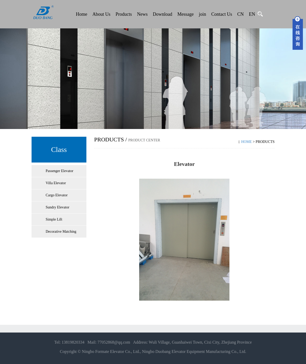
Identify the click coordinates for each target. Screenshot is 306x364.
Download (162, 14)
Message (185, 14)
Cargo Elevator (57, 195)
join (202, 14)
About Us (101, 14)
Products (124, 14)
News (142, 14)
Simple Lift (54, 219)
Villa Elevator (56, 183)
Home (81, 14)
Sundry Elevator (57, 207)
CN (240, 14)
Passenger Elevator (59, 171)
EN (252, 14)
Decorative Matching (61, 231)
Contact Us (221, 14)
